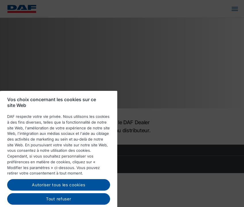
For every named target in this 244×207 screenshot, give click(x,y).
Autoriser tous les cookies (58, 188)
